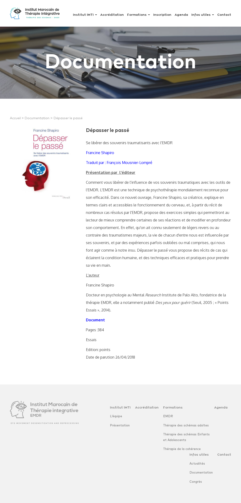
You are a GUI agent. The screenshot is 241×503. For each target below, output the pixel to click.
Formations (138, 14)
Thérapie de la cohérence (182, 449)
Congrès (195, 481)
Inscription (162, 14)
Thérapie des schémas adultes (186, 425)
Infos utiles (202, 14)
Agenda (181, 14)
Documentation (38, 118)
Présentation (120, 425)
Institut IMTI (85, 14)
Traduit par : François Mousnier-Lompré (119, 162)
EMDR (168, 416)
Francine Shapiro (100, 152)
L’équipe (116, 416)
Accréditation (112, 14)
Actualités (197, 463)
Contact (224, 14)
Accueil (17, 118)
